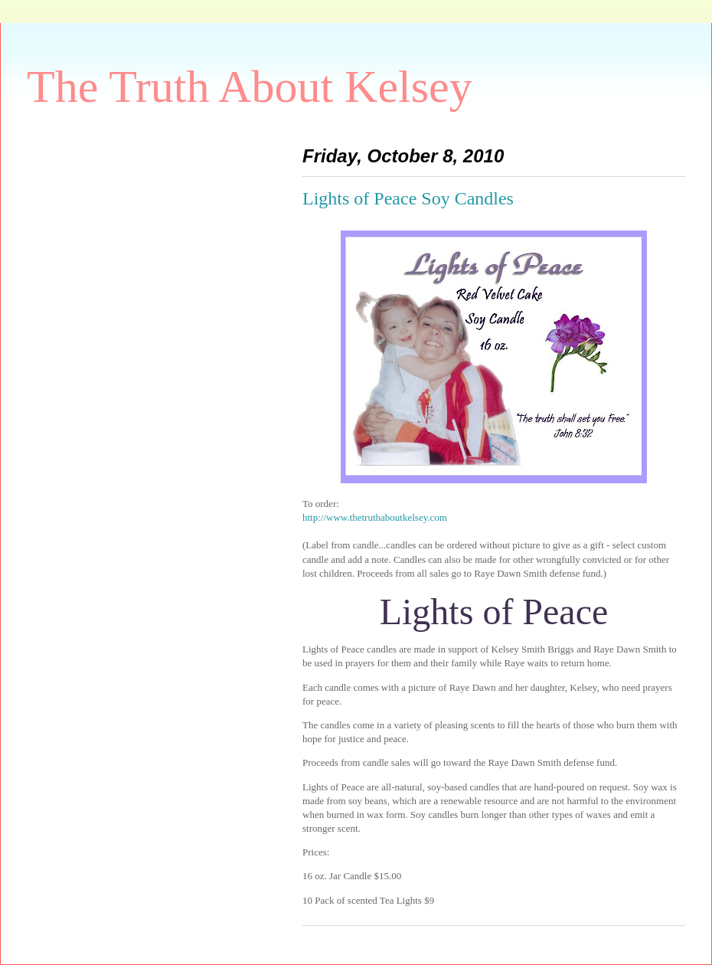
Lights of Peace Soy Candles (408, 198)
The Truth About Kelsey (249, 86)
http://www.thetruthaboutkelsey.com (374, 517)
